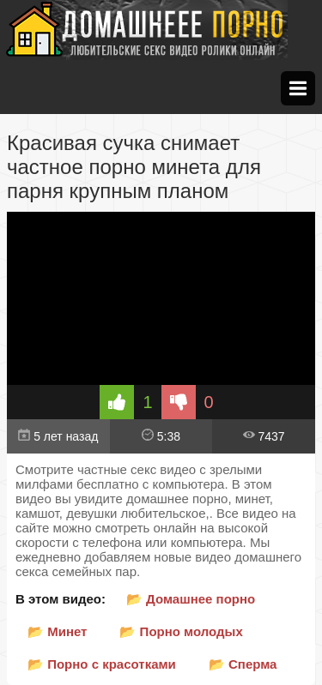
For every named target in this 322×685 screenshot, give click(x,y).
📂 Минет (57, 631)
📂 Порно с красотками (101, 664)
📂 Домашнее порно (190, 599)
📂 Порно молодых (180, 631)
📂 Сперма (243, 664)
